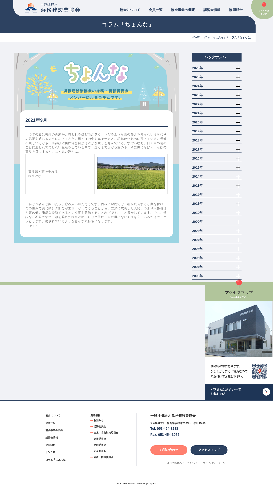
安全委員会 (100, 451)
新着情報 (95, 415)
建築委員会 (100, 438)
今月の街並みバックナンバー (183, 463)
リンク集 (50, 452)
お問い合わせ (169, 449)
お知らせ (99, 420)
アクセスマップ (209, 449)
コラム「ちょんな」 (214, 37)
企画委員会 (100, 444)
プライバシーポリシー (215, 463)
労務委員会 (100, 426)
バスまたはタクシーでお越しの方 (226, 391)
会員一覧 (155, 10)
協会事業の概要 (183, 10)
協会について (130, 10)
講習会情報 (211, 10)
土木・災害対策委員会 (106, 432)
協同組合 (236, 10)
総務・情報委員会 (103, 457)
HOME (196, 37)
